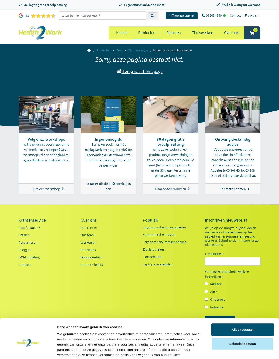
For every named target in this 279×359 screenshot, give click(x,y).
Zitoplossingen (138, 50)
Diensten (173, 32)
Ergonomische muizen (159, 234)
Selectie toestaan (242, 322)
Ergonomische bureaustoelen (164, 227)
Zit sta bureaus (154, 249)
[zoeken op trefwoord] (102, 15)
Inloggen (25, 250)
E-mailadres (215, 253)
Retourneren (28, 242)
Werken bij (88, 242)
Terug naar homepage (140, 71)
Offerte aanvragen (181, 15)
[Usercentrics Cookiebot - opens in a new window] (28, 350)
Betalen (24, 235)
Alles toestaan (242, 307)
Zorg (119, 50)
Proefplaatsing (29, 227)
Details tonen (235, 350)
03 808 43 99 (214, 15)
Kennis (121, 32)
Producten (146, 32)
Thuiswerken (202, 32)
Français (252, 15)
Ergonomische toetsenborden (165, 242)
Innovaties (88, 250)
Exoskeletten (152, 257)
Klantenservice (32, 220)
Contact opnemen (235, 189)
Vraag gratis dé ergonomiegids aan (108, 186)
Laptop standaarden (158, 264)
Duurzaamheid (91, 257)
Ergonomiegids (92, 264)
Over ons (231, 32)
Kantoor (216, 283)
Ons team (88, 235)
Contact (235, 15)
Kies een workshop (48, 189)
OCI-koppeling (29, 257)
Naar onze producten (172, 189)
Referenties (89, 227)
